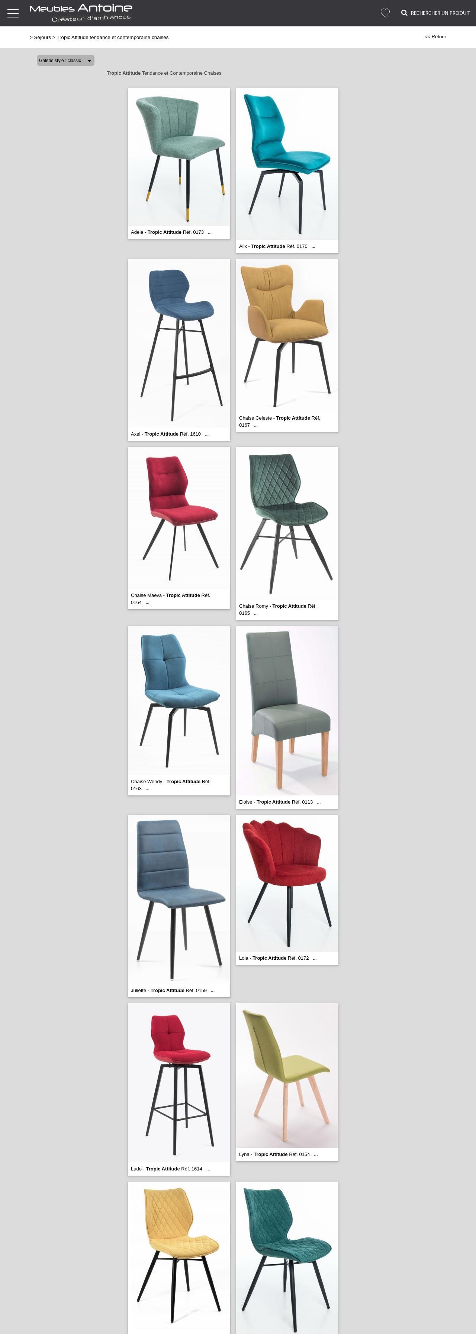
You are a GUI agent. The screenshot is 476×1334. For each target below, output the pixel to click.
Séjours (42, 37)
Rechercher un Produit (435, 12)
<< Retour (435, 36)
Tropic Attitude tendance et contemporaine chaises (112, 37)
